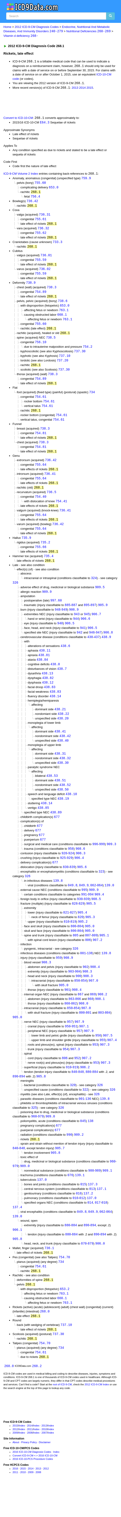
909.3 (111, 862)
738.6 (62, 305)
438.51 (60, 796)
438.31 (60, 769)
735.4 (48, 567)
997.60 (56, 612)
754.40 (40, 506)
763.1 (64, 315)
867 (80, 1016)
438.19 (63, 815)
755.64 (40, 473)
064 (100, 904)
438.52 (65, 801)
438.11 (44, 664)
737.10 (64, 362)
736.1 (49, 1276)
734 (92, 399)
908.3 (46, 983)
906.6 (85, 631)
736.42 (32, 203)
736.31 (44, 216)
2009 (15, 1463)
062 (93, 904)
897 (93, 617)
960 (34, 1141)
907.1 (84, 1049)
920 (64, 871)
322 (85, 1113)
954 (65, 1072)
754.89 (40, 296)
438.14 (55, 710)
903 (71, 992)
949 (64, 622)
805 (75, 955)
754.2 (87, 352)
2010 (44, 1460)
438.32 (65, 774)
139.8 (58, 899)
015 (83, 1210)
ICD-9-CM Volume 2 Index (20, 175)
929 (69, 876)
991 (84, 913)
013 (92, 1215)
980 (91, 1196)
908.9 (68, 978)
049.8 (72, 904)
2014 (82, 88)
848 (81, 1095)
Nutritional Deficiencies (88, 31)
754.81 (40, 441)
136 (90, 974)
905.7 (59, 1173)
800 (73, 946)
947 (98, 645)
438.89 (56, 829)
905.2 (83, 941)
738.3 (52, 291)
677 (57, 834)
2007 (44, 1463)
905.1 (104, 955)
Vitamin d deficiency (20, 36)
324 (94, 589)
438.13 (47, 687)
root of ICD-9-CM (62, 1415)
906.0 (100, 1271)
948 (57, 622)
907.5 (108, 1058)
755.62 (40, 235)
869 (93, 1016)
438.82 (48, 692)
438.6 (65, 659)
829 (81, 923)
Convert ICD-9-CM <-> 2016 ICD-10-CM (35, 1486)
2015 (90, 88)
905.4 (82, 931)
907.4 (112, 1063)
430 (90, 650)
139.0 (109, 904)
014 (90, 1229)
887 (74, 617)
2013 (75, 88)
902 (85, 988)
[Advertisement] (53, 103)
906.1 (17, 1257)
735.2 (45, 553)
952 (77, 1081)
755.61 (40, 221)
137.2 (88, 1220)
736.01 (46, 258)
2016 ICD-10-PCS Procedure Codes (33, 1489)
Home (7, 27)
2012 (15, 1460)
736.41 (50, 483)
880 (88, 1095)
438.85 (43, 825)
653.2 (65, 1318)
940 (60, 636)
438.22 (63, 728)
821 (66, 931)
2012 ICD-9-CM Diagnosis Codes (37, 27)
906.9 (74, 622)
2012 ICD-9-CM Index (97, 1415)
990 (69, 1160)
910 (69, 1091)
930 (80, 918)
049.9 (84, 904)
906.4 (79, 876)
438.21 (60, 724)
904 (78, 992)
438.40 (63, 756)
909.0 (50, 1141)
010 (75, 1225)
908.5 (96, 918)
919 (75, 1091)
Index (22, 1456)
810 (67, 941)
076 (70, 1201)
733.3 (57, 245)
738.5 (51, 343)
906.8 (108, 645)
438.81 (44, 668)
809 (95, 955)
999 (102, 862)
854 (84, 1002)
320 (73, 1109)
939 (86, 918)
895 (86, 617)
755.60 (40, 184)
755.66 (40, 558)
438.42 (65, 751)
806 (88, 960)
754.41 (61, 511)
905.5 (91, 923)
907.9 (79, 1044)
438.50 (63, 806)
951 (74, 1049)
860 (67, 1025)
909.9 (47, 603)
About (16, 1473)
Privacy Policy (29, 1473)
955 (102, 1063)
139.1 (80, 1201)
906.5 (69, 636)
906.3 (80, 871)
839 (72, 885)
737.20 (62, 366)
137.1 (101, 1215)
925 (63, 876)
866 (78, 1020)
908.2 (102, 1016)
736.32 (43, 231)
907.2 (97, 960)
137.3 (93, 1210)
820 (80, 936)
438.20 (63, 733)
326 (15, 594)
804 (80, 946)
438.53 (52, 792)
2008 (30, 1463)
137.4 (17, 1234)
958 (71, 866)
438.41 (60, 746)
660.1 (62, 319)
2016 (15, 1499)
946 (92, 645)
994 (91, 913)
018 (104, 1229)
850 (77, 1002)
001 (83, 974)
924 (71, 871)
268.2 (37, 1396)
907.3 (104, 1068)
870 (84, 1271)
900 (78, 997)
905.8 (41, 1100)
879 (90, 1271)
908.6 (80, 866)
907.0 (93, 1002)
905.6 (82, 885)
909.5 (100, 599)
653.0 (53, 189)
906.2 (85, 1091)
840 (74, 1095)
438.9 (106, 650)
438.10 (71, 810)
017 (97, 1229)
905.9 (103, 617)
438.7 (62, 682)
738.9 (31, 286)
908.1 (100, 1020)
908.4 (95, 988)
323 (101, 890)
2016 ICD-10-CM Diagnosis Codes (32, 1482)
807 (88, 955)
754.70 (64, 1285)
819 (73, 941)
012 (82, 1225)
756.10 (40, 348)
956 (98, 1058)
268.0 (45, 1341)
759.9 (86, 179)
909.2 (79, 1160)
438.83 (49, 701)
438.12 (47, 696)
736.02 (45, 272)
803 (101, 1035)
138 (90, 1145)
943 (77, 626)
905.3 (90, 936)
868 (90, 1020)
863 (71, 1020)
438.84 (42, 673)
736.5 (51, 501)
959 (59, 978)
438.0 (55, 678)
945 (87, 626)
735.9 (26, 548)
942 (79, 645)
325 (34, 1132)
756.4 (35, 198)
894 (22, 1100)
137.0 (42, 1206)
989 (98, 1196)
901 (67, 1011)
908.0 (83, 1025)
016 (79, 1220)
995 (84, 909)
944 (76, 631)
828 (74, 923)
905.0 (89, 946)
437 (97, 650)
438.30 (63, 778)
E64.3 (44, 123)
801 (88, 1035)
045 (83, 1145)
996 (95, 862)
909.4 (99, 913)
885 (67, 617)
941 (83, 640)
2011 (30, 1460)
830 (66, 885)
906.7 (96, 626)
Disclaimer (45, 1473)
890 (15, 1100)
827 (73, 931)
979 (41, 1141)
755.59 (40, 263)
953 (95, 1068)
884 (95, 1095)
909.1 (107, 1196)
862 (74, 1025)
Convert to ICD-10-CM (18, 118)
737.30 (79, 357)
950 (68, 1049)
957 (70, 1044)
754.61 (40, 403)
